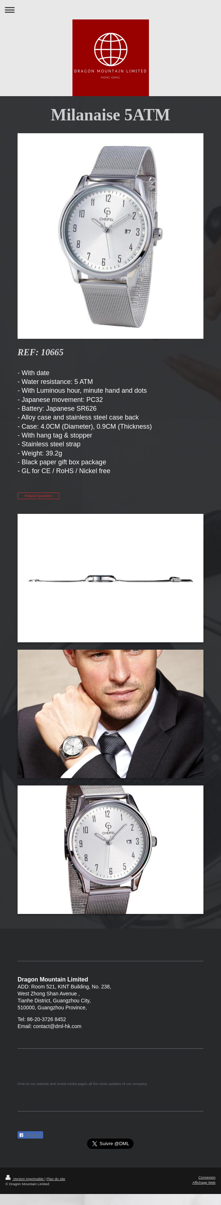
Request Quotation (38, 496)
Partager (30, 1135)
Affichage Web (204, 1182)
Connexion (207, 1177)
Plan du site (55, 1179)
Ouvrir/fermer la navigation (110, 10)
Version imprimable (25, 1179)
